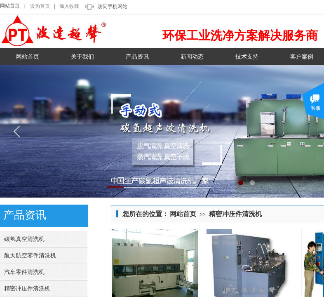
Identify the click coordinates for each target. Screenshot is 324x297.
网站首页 (10, 6)
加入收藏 (69, 6)
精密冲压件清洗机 (235, 213)
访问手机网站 (112, 6)
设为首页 (40, 6)
